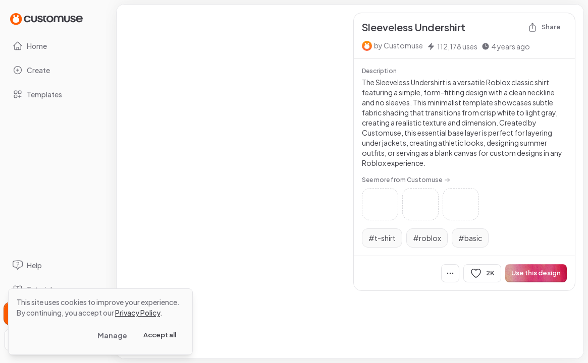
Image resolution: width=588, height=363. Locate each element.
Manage (112, 335)
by (398, 45)
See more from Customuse (406, 180)
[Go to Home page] (46, 18)
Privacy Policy (137, 312)
